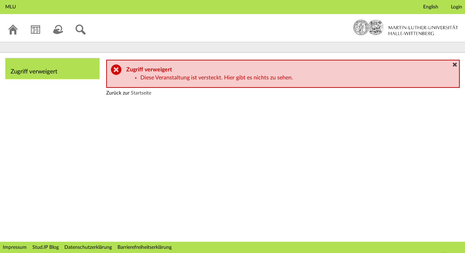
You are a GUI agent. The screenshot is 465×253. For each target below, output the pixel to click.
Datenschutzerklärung (88, 247)
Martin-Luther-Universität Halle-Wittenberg (406, 27)
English (430, 7)
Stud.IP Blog (45, 247)
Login (456, 7)
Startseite (141, 93)
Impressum (15, 247)
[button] (455, 64)
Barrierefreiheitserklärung (144, 247)
